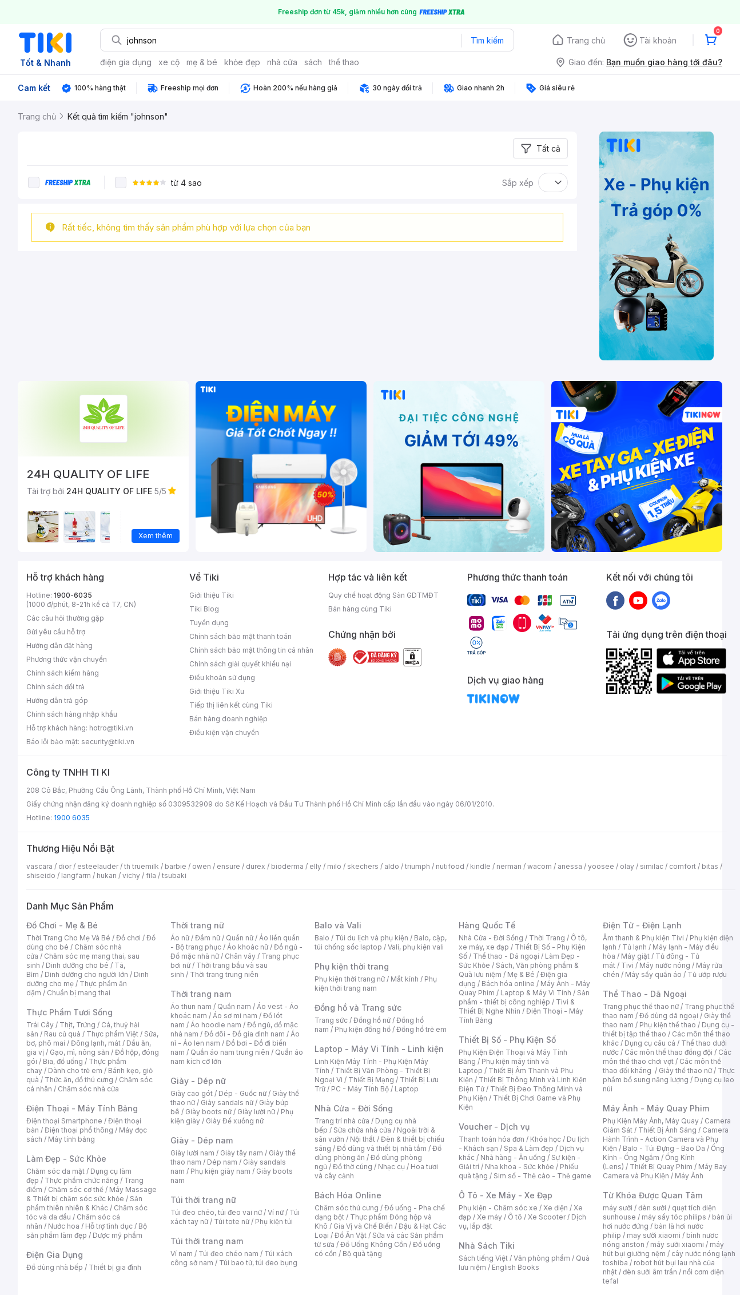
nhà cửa (282, 62)
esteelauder (97, 866)
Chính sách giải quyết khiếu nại (240, 664)
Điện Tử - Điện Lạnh (642, 925)
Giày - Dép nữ (198, 1081)
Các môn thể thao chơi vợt (667, 1057)
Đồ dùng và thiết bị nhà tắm (382, 1148)
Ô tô (515, 1217)
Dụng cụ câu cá (649, 1043)
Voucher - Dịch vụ (494, 1126)
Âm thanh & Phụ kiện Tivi (643, 937)
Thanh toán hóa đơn (491, 1139)
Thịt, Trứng (77, 1024)
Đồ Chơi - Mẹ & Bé (62, 925)
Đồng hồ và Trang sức (358, 1007)
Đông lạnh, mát (96, 1043)
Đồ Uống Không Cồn (373, 1244)
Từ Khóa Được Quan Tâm (652, 1195)
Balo (322, 937)
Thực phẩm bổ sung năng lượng (669, 1075)
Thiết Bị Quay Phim (661, 1166)
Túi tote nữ (231, 1221)
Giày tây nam (241, 1153)
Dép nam (222, 1162)
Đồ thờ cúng (352, 1166)
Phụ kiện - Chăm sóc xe (498, 1207)
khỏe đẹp (242, 62)
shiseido (40, 875)
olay (627, 866)
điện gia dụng (126, 62)
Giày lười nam (192, 1153)
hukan (107, 875)
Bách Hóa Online (348, 1195)
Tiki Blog (204, 609)
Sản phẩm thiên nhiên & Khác (84, 1203)
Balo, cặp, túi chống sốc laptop (381, 942)
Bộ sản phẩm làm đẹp (86, 1231)
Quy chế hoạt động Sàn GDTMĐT (383, 595)
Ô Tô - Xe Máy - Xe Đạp (505, 1195)
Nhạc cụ (391, 1166)
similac (651, 866)
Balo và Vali (338, 925)
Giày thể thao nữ (685, 1070)
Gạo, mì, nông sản (79, 1052)
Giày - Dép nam (201, 1140)
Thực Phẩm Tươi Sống (69, 1012)
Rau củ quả (62, 1034)
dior (64, 866)
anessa (570, 866)
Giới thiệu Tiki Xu (216, 691)
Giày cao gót (191, 1093)
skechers (363, 866)
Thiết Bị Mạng (371, 1079)
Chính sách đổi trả (55, 686)
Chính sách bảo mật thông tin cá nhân (251, 650)
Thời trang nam (200, 994)
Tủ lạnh (634, 947)
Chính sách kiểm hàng (62, 673)
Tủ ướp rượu (707, 974)
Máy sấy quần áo (653, 974)
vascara (39, 866)
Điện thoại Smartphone (64, 1121)
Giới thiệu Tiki (211, 595)
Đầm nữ (207, 937)
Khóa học (545, 1139)
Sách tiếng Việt (483, 1258)
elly (315, 866)
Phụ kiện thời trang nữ (350, 979)
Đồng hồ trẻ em (421, 1029)
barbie (175, 866)
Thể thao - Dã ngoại (506, 956)
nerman (509, 866)
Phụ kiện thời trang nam (376, 983)
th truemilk (141, 866)
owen (201, 866)
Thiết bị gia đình (115, 1267)
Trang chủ (586, 40)
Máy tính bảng (71, 1139)
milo (334, 866)
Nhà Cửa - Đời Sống (354, 1108)
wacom (539, 866)
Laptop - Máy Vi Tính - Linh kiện (379, 1049)
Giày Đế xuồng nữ (235, 1121)
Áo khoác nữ (247, 947)
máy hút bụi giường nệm (663, 1249)
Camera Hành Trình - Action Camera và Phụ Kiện (666, 1139)
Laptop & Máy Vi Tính (535, 992)
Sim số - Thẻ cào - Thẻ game (542, 1175)
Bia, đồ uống (63, 1061)
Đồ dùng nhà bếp (54, 1267)
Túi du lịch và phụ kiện (371, 937)
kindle (480, 866)
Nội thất (362, 1139)
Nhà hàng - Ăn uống (513, 1157)
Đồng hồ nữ (372, 1020)
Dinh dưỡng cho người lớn (86, 974)
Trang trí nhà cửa (342, 1121)
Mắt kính (405, 979)
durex (255, 866)
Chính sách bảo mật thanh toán (240, 636)
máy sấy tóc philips (674, 1217)
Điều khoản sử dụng (222, 677)
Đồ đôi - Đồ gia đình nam (244, 1034)
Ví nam (181, 1253)
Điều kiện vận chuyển (224, 732)
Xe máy (489, 1217)
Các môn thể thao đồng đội (668, 1052)
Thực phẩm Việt (112, 1034)
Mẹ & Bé (521, 974)
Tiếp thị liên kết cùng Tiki (231, 705)
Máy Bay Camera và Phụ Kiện (665, 1171)
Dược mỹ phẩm (117, 1235)
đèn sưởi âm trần (650, 1272)
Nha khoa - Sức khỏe (519, 1166)
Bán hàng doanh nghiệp (228, 718)
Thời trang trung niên (224, 974)
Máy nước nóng (664, 965)
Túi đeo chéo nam (228, 1253)
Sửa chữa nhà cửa (362, 1130)
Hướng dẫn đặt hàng (59, 645)
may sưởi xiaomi (654, 1235)
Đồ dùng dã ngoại (668, 1015)
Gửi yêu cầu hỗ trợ (55, 631)
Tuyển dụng (209, 622)
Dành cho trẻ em (75, 1070)
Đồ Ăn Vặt (351, 1235)
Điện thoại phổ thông (79, 1130)
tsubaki (174, 875)
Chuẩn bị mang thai (78, 992)
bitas (710, 866)
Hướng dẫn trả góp (57, 700)
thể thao (344, 62)
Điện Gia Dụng (54, 1255)
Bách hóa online (508, 983)
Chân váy (240, 956)
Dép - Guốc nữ (242, 1093)
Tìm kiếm (487, 40)
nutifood (450, 866)
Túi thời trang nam (206, 1241)
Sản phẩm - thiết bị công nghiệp (524, 997)
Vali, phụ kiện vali (416, 947)
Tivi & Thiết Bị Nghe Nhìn (517, 1006)
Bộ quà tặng (362, 1253)
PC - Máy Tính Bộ (360, 1089)
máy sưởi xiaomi (677, 1244)
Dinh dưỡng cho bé (77, 965)
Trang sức (331, 1020)
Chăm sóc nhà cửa (88, 1089)
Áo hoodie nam (215, 1024)
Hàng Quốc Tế (487, 925)
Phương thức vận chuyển (66, 659)
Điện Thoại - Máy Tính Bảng (82, 1108)
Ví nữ (276, 1212)
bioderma (287, 866)
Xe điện (555, 1207)
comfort (682, 866)
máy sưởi (617, 1207)
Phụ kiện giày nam (220, 1171)
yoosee (601, 866)
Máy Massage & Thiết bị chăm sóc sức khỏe (91, 1194)
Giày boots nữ (208, 1111)
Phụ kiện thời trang (352, 966)
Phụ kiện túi (274, 1221)
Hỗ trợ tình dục (109, 1226)
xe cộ (169, 62)
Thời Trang (547, 937)
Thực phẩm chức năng (81, 1180)
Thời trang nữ (197, 925)
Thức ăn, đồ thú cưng (79, 1079)
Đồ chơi (128, 937)
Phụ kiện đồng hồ (363, 1029)
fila (151, 875)
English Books (515, 1267)
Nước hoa (63, 1226)
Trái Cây (40, 1024)
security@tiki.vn (107, 741)
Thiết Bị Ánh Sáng (667, 1130)
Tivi (627, 965)
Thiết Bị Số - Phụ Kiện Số (507, 1039)
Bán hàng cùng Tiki (360, 609)
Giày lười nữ (256, 1111)
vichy (131, 875)
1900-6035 (73, 595)
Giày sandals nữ (227, 1102)
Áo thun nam (191, 1006)
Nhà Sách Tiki (487, 1245)
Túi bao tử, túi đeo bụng (258, 1262)
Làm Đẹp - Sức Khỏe (66, 1158)
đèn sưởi (652, 1207)
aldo (391, 866)
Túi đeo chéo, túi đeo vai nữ (216, 1212)
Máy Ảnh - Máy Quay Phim (656, 1108)
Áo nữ (179, 937)
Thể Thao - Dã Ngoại (645, 994)
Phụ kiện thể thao (667, 1024)
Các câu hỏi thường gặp (65, 618)
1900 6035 (72, 817)
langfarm (76, 875)
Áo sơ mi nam (235, 1015)
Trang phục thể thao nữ (641, 1006)
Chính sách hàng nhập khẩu (71, 714)
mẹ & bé (201, 62)
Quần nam (234, 1006)
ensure (228, 866)
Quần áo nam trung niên (229, 1052)
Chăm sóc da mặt (55, 1171)
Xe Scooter (547, 1217)
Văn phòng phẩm (542, 1258)
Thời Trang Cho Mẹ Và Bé (68, 937)
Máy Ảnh (689, 1175)
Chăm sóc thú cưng (347, 1207)
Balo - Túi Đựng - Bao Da (664, 1148)
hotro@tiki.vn (111, 728)
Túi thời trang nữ (203, 1200)
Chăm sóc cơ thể (76, 1189)
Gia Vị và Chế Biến (363, 1226)
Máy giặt (635, 956)
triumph (417, 866)
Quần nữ (239, 937)
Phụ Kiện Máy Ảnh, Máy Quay (651, 1121)
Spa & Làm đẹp (529, 1148)
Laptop (407, 1089)
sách (313, 62)
